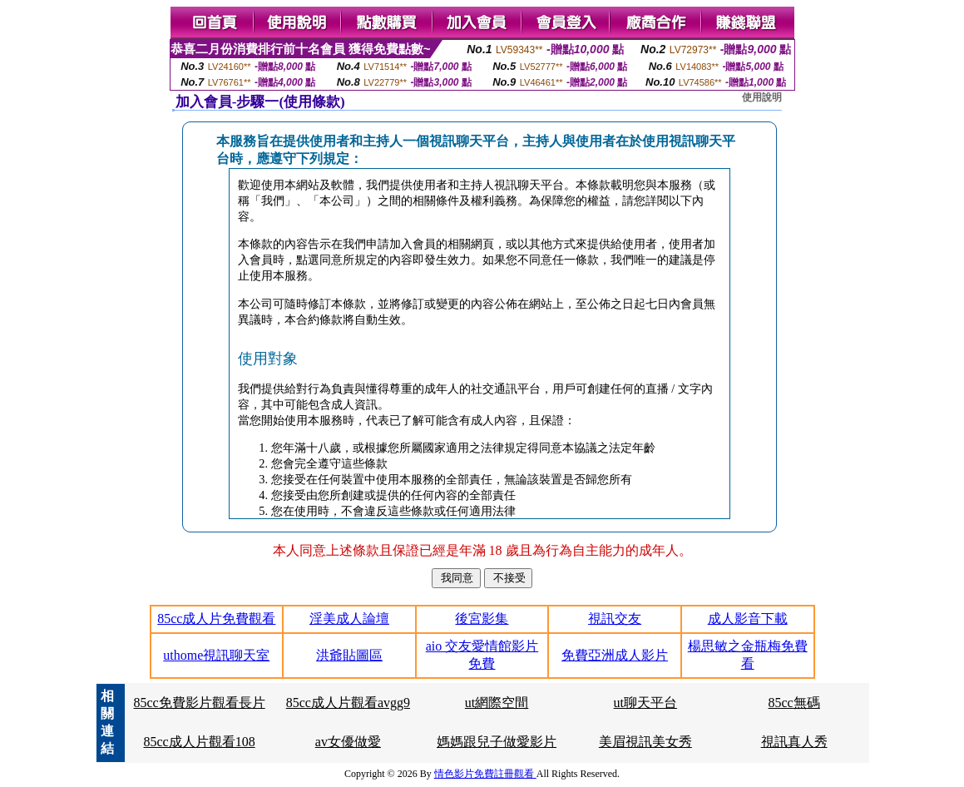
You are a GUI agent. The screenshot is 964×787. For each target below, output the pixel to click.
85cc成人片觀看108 (199, 742)
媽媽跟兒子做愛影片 (496, 742)
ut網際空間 (496, 702)
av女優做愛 (348, 742)
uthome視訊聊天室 (216, 655)
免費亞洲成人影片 (614, 655)
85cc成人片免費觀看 (216, 618)
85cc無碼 (794, 702)
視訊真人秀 (794, 742)
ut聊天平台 (645, 702)
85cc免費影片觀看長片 (198, 702)
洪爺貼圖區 (349, 655)
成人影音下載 (748, 618)
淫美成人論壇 (349, 618)
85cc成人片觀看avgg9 (348, 702)
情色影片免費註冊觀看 (485, 774)
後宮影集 (481, 618)
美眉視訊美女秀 (645, 742)
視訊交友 (614, 618)
